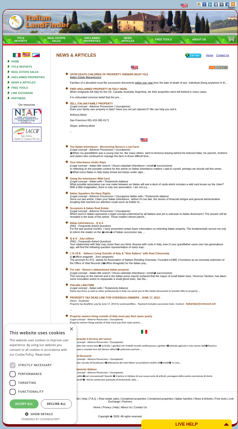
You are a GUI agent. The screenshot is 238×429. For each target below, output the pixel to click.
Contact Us (140, 407)
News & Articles (23, 82)
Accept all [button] (24, 404)
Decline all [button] (56, 404)
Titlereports (20, 39)
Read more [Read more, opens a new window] (42, 354)
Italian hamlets (183, 398)
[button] (41, 414)
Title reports (21, 66)
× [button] (71, 329)
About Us (199, 39)
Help (84, 398)
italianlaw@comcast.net (200, 303)
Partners (18, 98)
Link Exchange (22, 93)
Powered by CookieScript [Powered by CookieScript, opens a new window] (41, 419)
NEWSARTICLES (127, 39)
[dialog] (41, 374)
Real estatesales (56, 39)
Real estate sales (25, 72)
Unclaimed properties (28, 77)
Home (15, 61)
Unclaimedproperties (92, 39)
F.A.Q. (93, 398)
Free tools (163, 39)
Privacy (107, 407)
